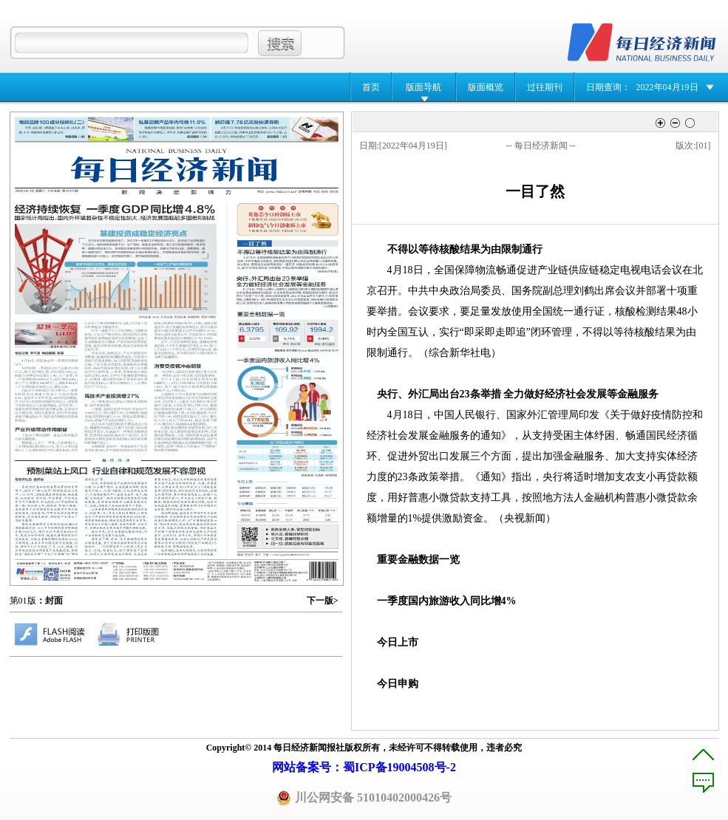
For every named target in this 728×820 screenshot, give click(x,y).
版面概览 (485, 87)
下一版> (323, 600)
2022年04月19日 (667, 87)
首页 (371, 87)
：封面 (49, 600)
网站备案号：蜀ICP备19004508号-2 (364, 767)
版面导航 (423, 87)
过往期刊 (544, 87)
